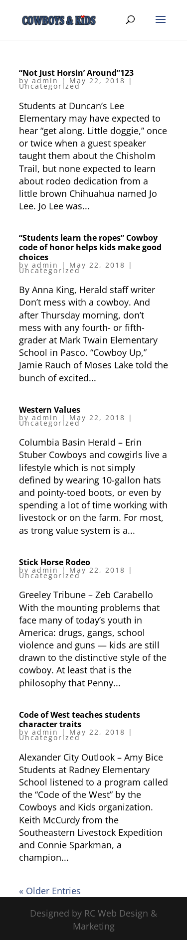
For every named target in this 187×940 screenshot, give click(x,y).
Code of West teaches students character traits (79, 719)
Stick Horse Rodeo (54, 562)
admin (45, 80)
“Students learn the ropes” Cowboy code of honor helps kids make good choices (90, 247)
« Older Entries (50, 891)
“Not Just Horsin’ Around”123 (76, 72)
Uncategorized (49, 86)
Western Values (49, 409)
